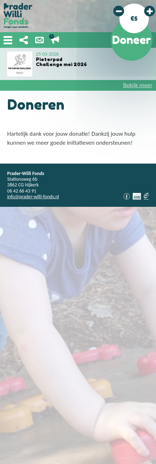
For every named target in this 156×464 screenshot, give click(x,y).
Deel (24, 40)
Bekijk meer (137, 85)
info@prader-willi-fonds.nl (33, 197)
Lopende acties (55, 40)
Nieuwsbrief (39, 40)
